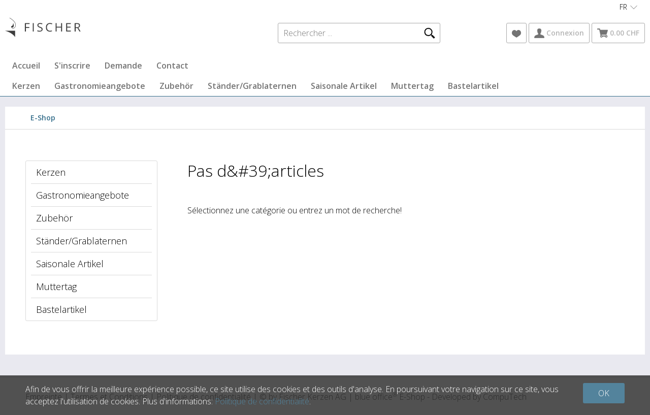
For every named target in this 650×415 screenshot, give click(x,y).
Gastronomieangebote (99, 85)
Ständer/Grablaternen (252, 85)
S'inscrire (72, 65)
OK (603, 393)
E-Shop (42, 117)
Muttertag (412, 85)
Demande (123, 65)
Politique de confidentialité (262, 401)
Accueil (26, 65)
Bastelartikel (473, 85)
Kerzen (26, 85)
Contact (172, 65)
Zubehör (176, 85)
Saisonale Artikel (344, 85)
